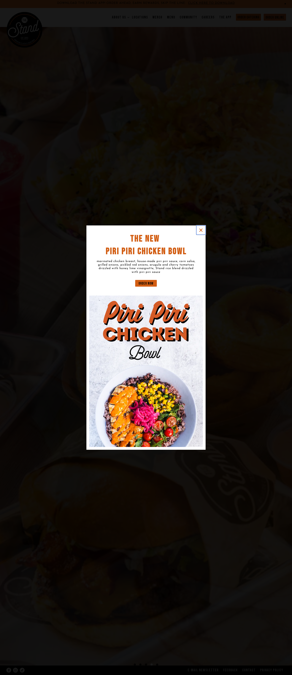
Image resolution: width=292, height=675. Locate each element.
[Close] (201, 230)
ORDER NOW (146, 283)
